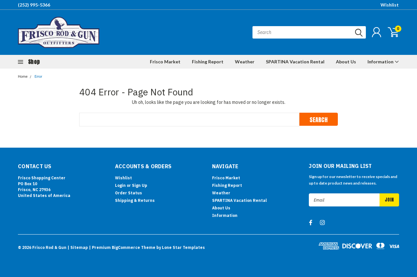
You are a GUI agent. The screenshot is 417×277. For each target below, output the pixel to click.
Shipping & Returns (135, 200)
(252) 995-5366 (34, 5)
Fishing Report (207, 61)
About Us (346, 61)
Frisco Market (165, 61)
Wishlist (390, 5)
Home (23, 76)
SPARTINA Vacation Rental (295, 61)
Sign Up (139, 185)
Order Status (128, 192)
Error (38, 76)
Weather (244, 61)
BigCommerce (126, 247)
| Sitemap (77, 247)
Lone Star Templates (183, 247)
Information (383, 61)
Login (120, 185)
